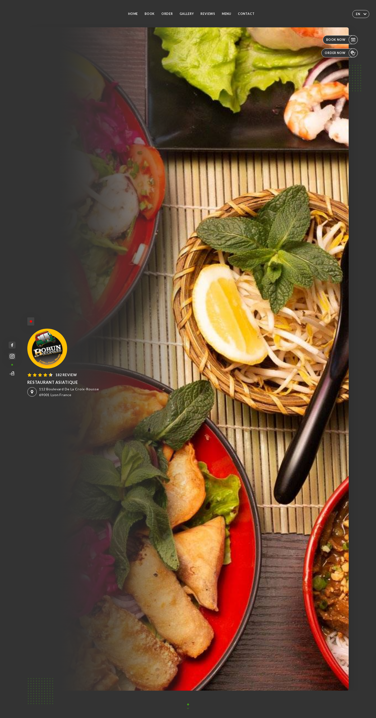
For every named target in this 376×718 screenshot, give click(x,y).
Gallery (187, 14)
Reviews (207, 14)
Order (167, 14)
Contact (246, 14)
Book (150, 14)
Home (133, 14)
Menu (226, 14)
